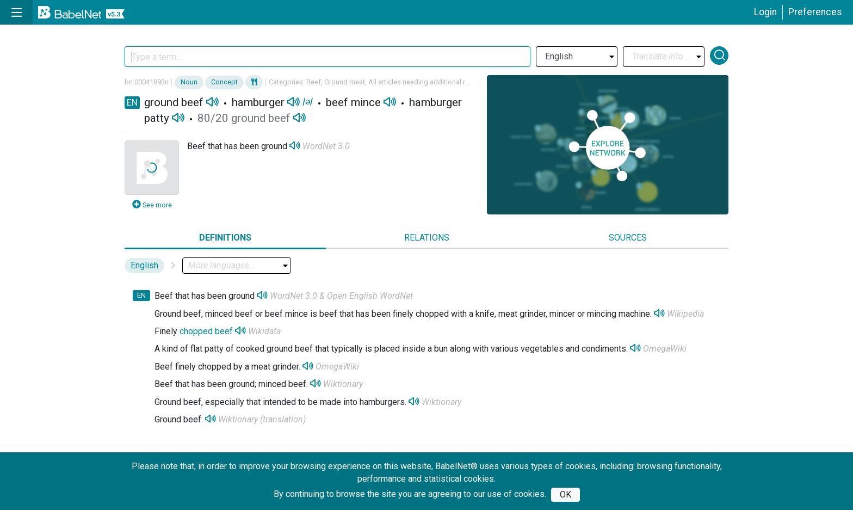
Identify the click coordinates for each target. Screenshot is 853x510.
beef (224, 331)
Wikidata (264, 331)
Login (765, 12)
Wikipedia (685, 314)
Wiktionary (343, 384)
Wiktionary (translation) (262, 419)
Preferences (815, 12)
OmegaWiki (665, 348)
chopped (196, 331)
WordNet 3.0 (326, 146)
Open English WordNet (370, 296)
